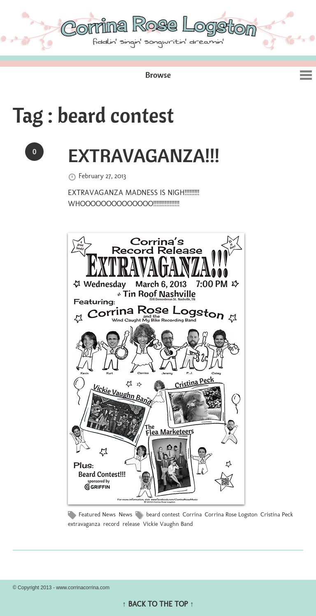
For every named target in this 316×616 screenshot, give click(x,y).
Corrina (192, 514)
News (125, 514)
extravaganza (84, 524)
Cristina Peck (276, 514)
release (131, 524)
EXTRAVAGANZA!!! (143, 155)
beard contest (162, 514)
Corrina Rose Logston (231, 514)
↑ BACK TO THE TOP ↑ (157, 604)
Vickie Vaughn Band (168, 524)
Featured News (97, 514)
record (111, 524)
